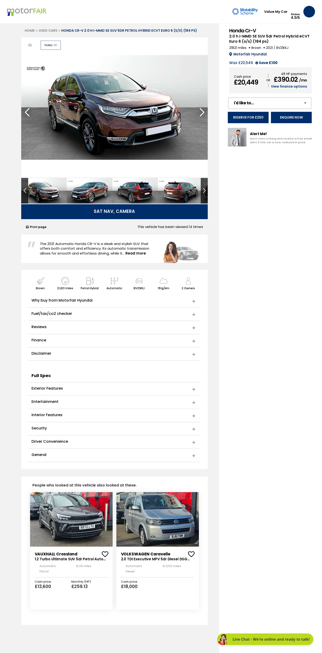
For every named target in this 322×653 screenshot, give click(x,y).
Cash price (242, 77)
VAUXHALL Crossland (56, 554)
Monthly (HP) (81, 581)
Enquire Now (291, 117)
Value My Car (275, 12)
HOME (30, 30)
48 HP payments (294, 74)
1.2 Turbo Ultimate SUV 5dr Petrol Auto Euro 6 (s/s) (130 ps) (69, 561)
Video (50, 45)
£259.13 (79, 586)
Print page (36, 227)
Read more (135, 253)
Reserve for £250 (248, 117)
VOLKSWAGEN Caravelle (145, 554)
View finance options (289, 86)
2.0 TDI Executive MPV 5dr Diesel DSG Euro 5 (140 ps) (154, 561)
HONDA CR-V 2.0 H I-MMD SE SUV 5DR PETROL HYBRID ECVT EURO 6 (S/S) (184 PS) (129, 30)
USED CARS (48, 30)
